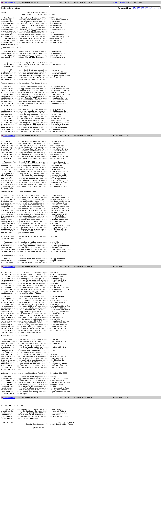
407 (138, 8)
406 (134, 8)
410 (150, 8)
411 (154, 8)
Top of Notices (8, 2)
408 (142, 8)
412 (158, 8)
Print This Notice (120, 2)
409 (146, 8)
